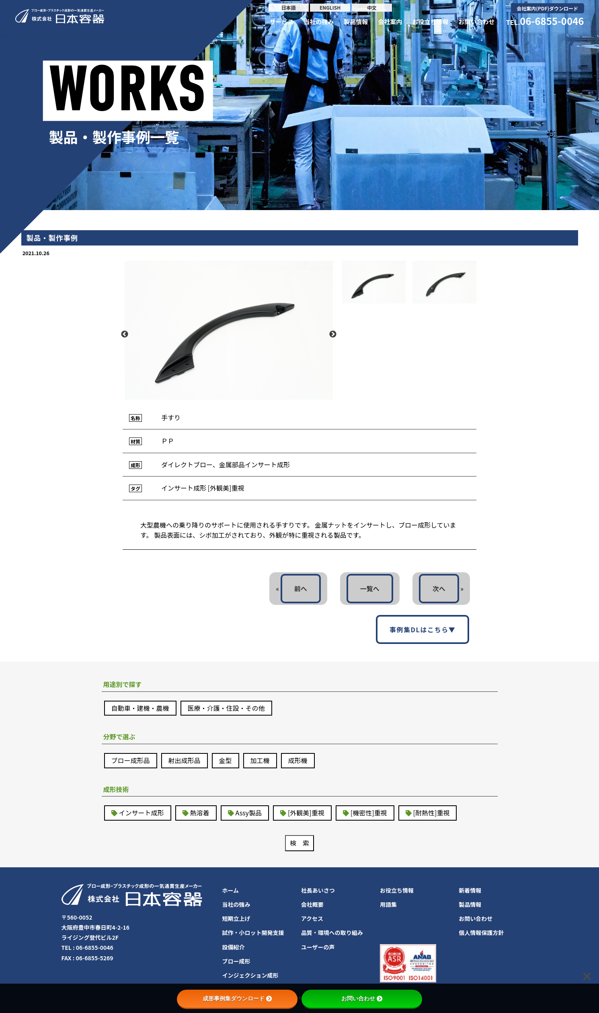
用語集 (388, 904)
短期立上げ (236, 918)
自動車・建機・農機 (140, 708)
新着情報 (470, 890)
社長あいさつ (318, 890)
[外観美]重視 (306, 812)
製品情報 (356, 21)
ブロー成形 (236, 961)
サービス (281, 21)
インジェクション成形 (250, 975)
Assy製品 (249, 812)
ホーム (230, 890)
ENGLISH (330, 7)
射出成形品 (184, 760)
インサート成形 (141, 812)
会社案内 (390, 21)
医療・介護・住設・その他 (226, 708)
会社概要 (312, 904)
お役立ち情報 (430, 21)
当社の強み (319, 21)
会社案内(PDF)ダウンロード (547, 8)
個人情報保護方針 (481, 932)
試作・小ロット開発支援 (253, 932)
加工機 (260, 760)
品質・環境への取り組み (332, 932)
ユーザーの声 (318, 947)
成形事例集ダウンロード (237, 998)
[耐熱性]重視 (431, 812)
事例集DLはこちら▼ (423, 629)
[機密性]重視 (369, 812)
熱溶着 (199, 812)
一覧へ (370, 588)
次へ (439, 588)
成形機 (298, 760)
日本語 (288, 7)
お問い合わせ (476, 21)
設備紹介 (233, 947)
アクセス (312, 918)
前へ (300, 588)
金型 (225, 760)
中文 (372, 7)
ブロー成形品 (130, 760)
